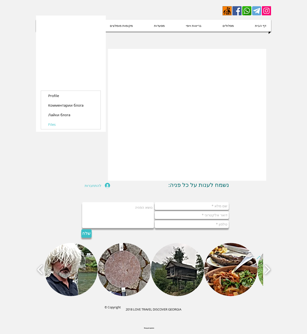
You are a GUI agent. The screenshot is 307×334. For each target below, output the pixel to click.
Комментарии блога (65, 105)
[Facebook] (237, 10)
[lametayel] (227, 10)
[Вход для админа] (149, 328)
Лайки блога (59, 114)
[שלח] (86, 233)
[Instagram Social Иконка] (266, 10)
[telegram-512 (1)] (256, 10)
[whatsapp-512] (246, 10)
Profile (53, 95)
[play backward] (40, 269)
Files (52, 124)
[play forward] (267, 269)
